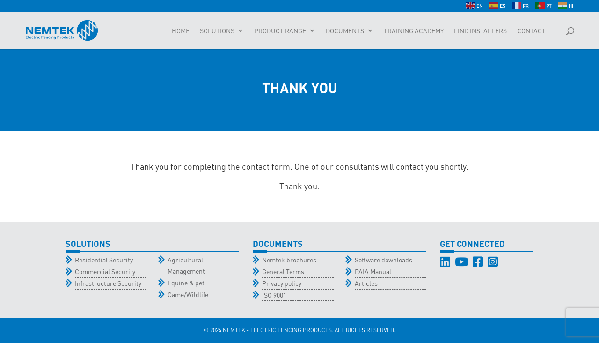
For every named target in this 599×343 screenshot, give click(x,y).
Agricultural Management (186, 265)
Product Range (280, 31)
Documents (345, 31)
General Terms (283, 271)
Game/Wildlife (188, 294)
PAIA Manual (373, 271)
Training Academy (414, 31)
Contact (531, 31)
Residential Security (104, 259)
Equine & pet (186, 282)
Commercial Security (105, 271)
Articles (366, 283)
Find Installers (480, 31)
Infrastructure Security (108, 283)
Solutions (217, 31)
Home (181, 31)
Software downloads (383, 259)
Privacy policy (281, 283)
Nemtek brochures (289, 259)
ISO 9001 (274, 295)
